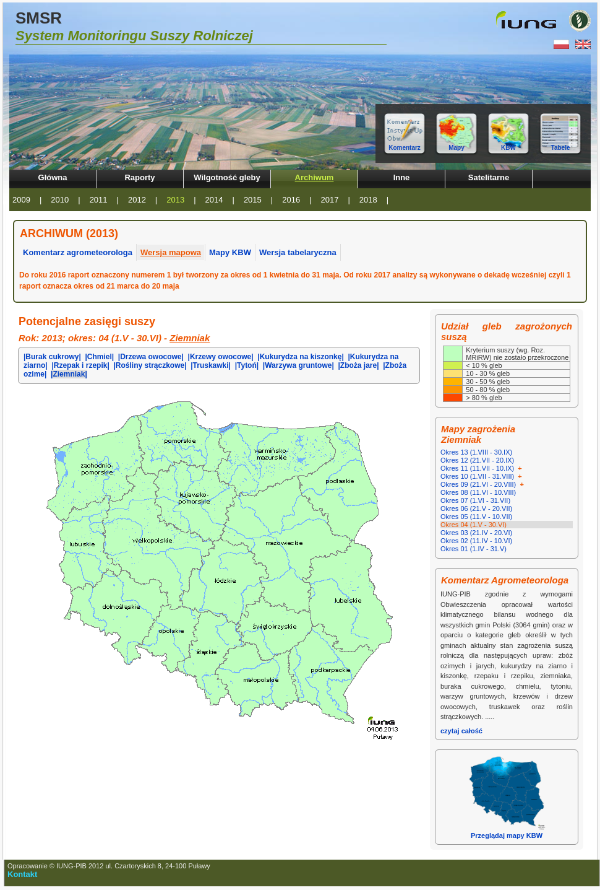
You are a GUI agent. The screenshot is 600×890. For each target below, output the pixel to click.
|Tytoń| (247, 365)
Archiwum (314, 177)
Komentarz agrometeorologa (77, 252)
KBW (508, 147)
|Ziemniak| (69, 374)
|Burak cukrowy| (52, 356)
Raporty (139, 177)
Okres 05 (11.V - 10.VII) (476, 516)
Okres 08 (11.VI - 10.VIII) (478, 492)
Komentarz (404, 147)
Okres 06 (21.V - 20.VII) (476, 508)
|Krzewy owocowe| (221, 356)
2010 (60, 199)
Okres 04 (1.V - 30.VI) (473, 524)
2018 (368, 199)
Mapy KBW (230, 252)
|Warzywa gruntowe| (298, 365)
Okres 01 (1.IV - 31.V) (473, 548)
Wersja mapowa (170, 252)
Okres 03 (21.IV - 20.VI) (476, 532)
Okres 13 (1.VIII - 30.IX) (476, 452)
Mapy (456, 147)
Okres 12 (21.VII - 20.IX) (477, 460)
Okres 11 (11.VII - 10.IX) (482, 468)
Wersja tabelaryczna (297, 252)
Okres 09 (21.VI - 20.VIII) (483, 484)
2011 (99, 199)
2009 (21, 199)
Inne (401, 177)
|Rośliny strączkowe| (149, 365)
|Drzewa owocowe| (151, 356)
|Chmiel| (99, 356)
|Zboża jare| (358, 365)
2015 (253, 199)
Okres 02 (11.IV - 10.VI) (476, 540)
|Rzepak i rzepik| (80, 365)
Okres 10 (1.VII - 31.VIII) (482, 476)
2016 (291, 199)
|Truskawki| (211, 365)
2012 (137, 199)
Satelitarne (488, 177)
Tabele (560, 147)
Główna (52, 177)
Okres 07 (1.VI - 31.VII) (475, 500)
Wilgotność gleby (227, 177)
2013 (175, 199)
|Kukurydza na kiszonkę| (300, 356)
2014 (214, 199)
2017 (330, 199)
